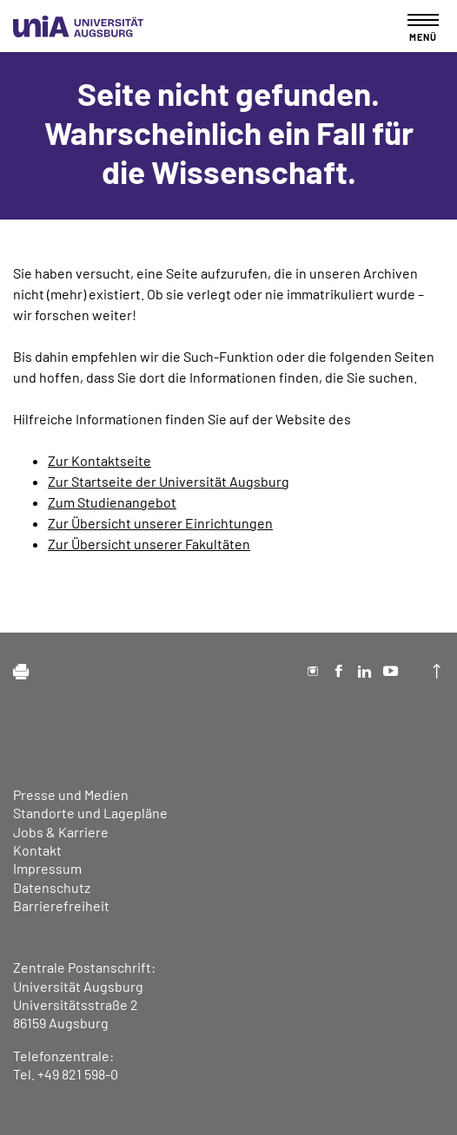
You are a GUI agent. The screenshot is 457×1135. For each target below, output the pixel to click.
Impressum (47, 868)
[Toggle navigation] (423, 27)
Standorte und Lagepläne (90, 812)
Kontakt (37, 850)
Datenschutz (51, 887)
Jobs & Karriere (61, 831)
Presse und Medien (71, 794)
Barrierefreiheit (61, 905)
